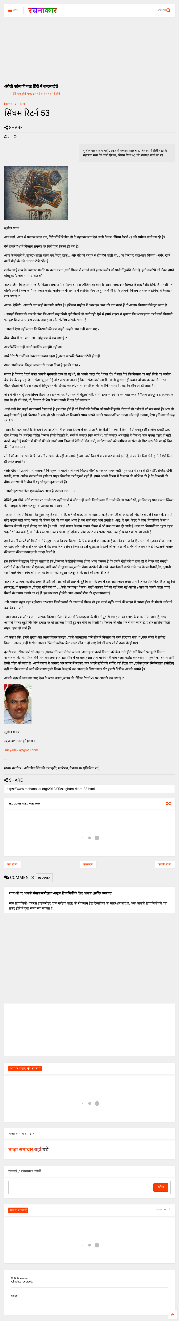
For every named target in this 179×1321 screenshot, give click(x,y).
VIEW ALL (163, 1209)
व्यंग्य (22, 103)
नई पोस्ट (12, 864)
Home (8, 103)
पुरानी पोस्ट (165, 864)
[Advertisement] (89, 48)
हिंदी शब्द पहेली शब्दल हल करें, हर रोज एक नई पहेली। (37, 93)
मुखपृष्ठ (14, 1295)
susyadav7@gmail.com (21, 750)
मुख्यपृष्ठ (88, 864)
